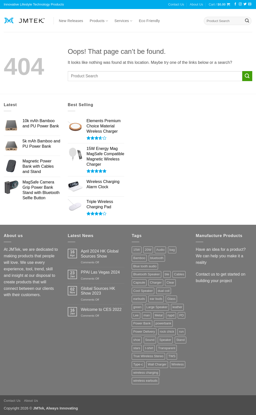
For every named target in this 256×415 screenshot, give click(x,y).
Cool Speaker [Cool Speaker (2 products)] (143, 291)
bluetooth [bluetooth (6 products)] (157, 258)
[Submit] (247, 21)
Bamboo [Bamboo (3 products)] (139, 258)
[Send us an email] (249, 4)
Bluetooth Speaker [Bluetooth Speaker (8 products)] (146, 274)
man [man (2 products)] (147, 315)
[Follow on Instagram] (240, 4)
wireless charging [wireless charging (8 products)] (145, 372)
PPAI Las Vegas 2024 (100, 272)
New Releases (71, 21)
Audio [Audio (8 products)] (160, 250)
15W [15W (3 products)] (136, 250)
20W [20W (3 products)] (148, 250)
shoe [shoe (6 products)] (136, 340)
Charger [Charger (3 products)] (156, 282)
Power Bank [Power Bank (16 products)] (142, 323)
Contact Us (176, 4)
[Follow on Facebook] (235, 4)
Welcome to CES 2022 (101, 309)
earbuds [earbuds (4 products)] (139, 299)
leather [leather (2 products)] (177, 307)
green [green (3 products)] (137, 307)
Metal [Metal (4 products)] (159, 315)
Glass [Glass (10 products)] (171, 299)
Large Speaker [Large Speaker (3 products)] (157, 307)
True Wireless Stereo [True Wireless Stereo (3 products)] (148, 356)
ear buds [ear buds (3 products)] (156, 299)
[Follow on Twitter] (245, 4)
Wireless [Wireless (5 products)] (178, 364)
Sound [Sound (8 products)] (149, 340)
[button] (219, 4)
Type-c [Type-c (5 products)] (138, 364)
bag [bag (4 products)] (172, 250)
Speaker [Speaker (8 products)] (165, 340)
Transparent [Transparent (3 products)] (166, 348)
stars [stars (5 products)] (136, 348)
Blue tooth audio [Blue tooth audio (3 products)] (144, 266)
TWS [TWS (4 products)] (172, 356)
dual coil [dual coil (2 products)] (164, 291)
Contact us (205, 274)
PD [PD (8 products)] (181, 315)
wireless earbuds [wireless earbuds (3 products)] (145, 380)
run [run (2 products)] (181, 331)
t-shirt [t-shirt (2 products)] (149, 348)
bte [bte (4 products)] (167, 274)
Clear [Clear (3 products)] (170, 282)
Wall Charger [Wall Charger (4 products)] (157, 364)
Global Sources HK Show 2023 (98, 290)
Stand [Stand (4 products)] (180, 340)
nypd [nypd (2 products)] (171, 315)
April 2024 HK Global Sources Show (99, 253)
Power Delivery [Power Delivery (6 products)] (144, 331)
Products (99, 21)
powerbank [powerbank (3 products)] (163, 323)
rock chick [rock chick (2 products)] (167, 331)
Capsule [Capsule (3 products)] (139, 282)
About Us (196, 4)
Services (123, 21)
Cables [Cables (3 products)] (179, 274)
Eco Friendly (149, 21)
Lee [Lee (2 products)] (136, 315)
